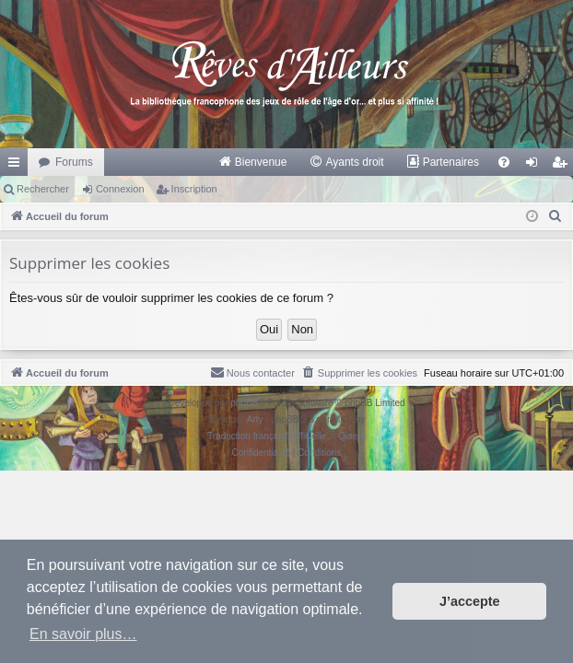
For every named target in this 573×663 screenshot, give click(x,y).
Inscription (194, 188)
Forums (74, 162)
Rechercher (43, 188)
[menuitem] (252, 162)
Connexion (120, 188)
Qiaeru (352, 436)
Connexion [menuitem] (535, 166)
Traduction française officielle (266, 436)
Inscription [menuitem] (563, 166)
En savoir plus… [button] (83, 634)
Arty (255, 419)
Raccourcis (17, 166)
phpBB (244, 403)
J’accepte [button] (469, 601)
